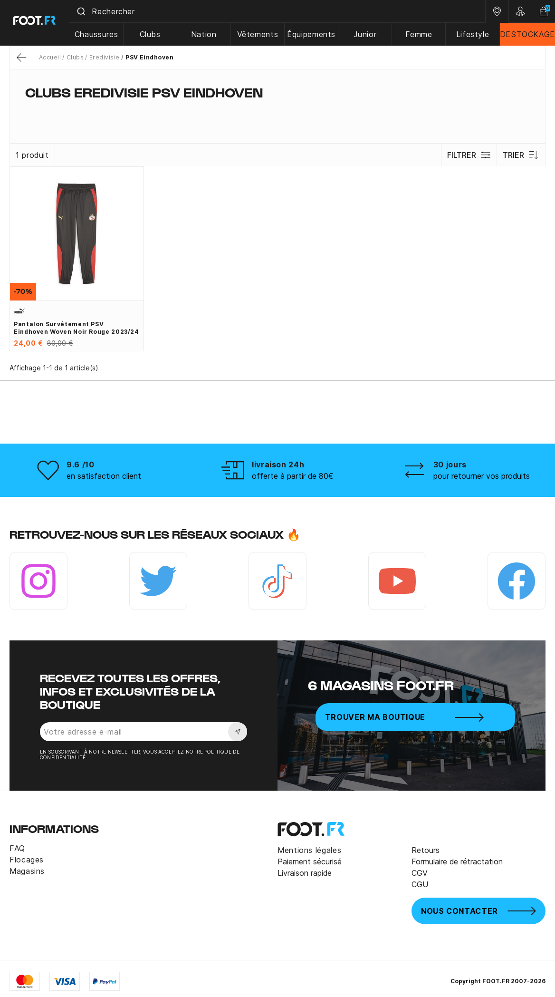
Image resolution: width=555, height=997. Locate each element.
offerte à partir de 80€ (293, 476)
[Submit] (85, 11)
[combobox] (279, 11)
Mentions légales (309, 850)
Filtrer (469, 155)
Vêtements (259, 34)
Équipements (313, 34)
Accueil (50, 57)
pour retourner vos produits (481, 476)
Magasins (27, 871)
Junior (366, 34)
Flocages (27, 859)
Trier (521, 155)
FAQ (17, 848)
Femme (419, 34)
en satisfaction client (104, 476)
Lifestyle (472, 34)
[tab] (277, 111)
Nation (207, 34)
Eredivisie (104, 57)
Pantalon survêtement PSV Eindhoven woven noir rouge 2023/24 (76, 327)
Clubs (153, 34)
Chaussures (100, 34)
